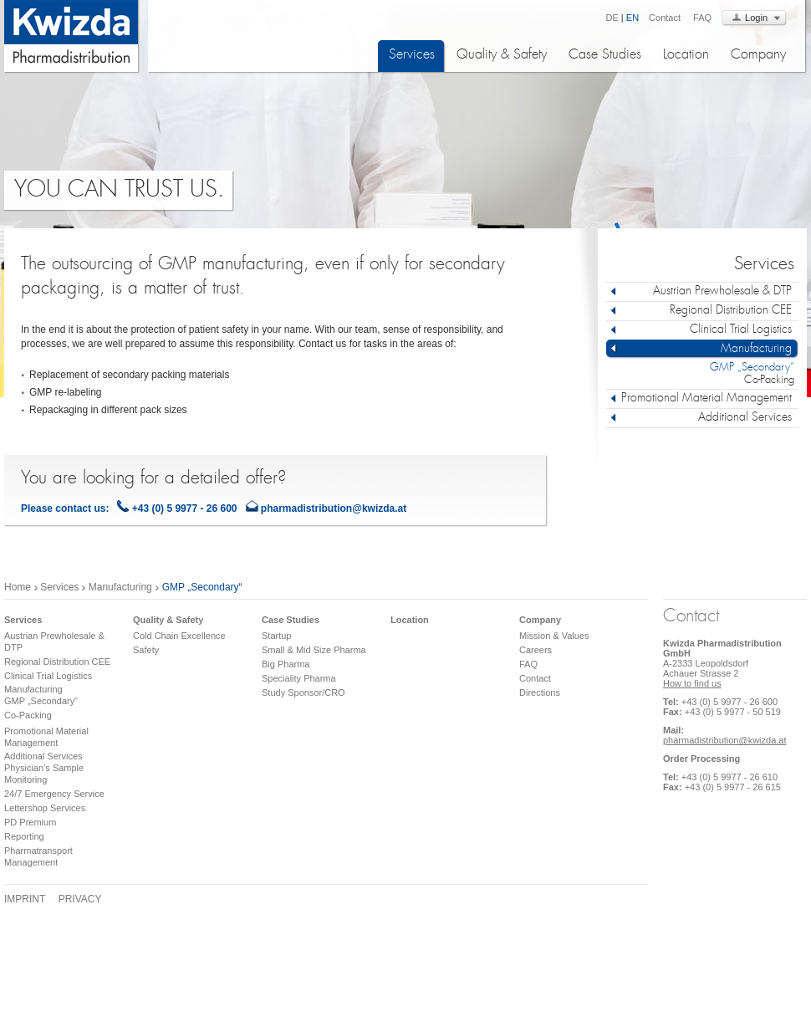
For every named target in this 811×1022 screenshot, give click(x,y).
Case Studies (605, 55)
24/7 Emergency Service (54, 794)
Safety (146, 650)
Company (758, 55)
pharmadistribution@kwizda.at (333, 508)
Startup (276, 636)
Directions (539, 692)
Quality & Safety (502, 55)
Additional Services (43, 756)
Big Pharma (285, 664)
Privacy (80, 899)
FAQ (702, 18)
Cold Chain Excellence (179, 636)
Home (17, 587)
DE (612, 18)
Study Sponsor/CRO (303, 692)
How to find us (692, 683)
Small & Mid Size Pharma (314, 650)
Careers (535, 650)
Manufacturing (118, 587)
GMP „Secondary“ (752, 368)
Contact (665, 18)
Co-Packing (769, 380)
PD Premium (30, 822)
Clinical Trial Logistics (48, 676)
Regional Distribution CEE (57, 662)
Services (412, 55)
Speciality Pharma (299, 678)
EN (632, 18)
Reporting (24, 836)
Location (686, 55)
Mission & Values (554, 636)
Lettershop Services (44, 808)
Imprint (24, 899)
